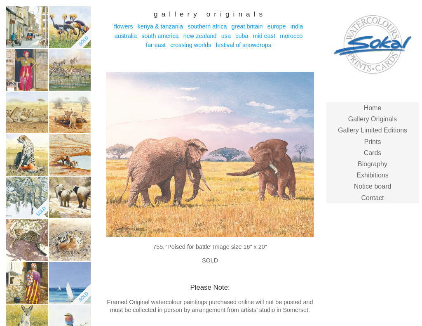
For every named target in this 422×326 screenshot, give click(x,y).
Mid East (264, 36)
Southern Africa (207, 26)
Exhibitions (372, 175)
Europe (276, 26)
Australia (126, 36)
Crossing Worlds (190, 45)
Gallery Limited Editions (372, 130)
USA (226, 36)
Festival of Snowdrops (243, 45)
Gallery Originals (372, 119)
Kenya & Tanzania (160, 26)
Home (373, 107)
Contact (372, 197)
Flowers (123, 26)
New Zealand (200, 36)
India (297, 26)
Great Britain (247, 26)
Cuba (241, 36)
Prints (372, 141)
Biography (372, 164)
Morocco (291, 36)
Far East (156, 45)
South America (159, 36)
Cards (373, 152)
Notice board (373, 186)
